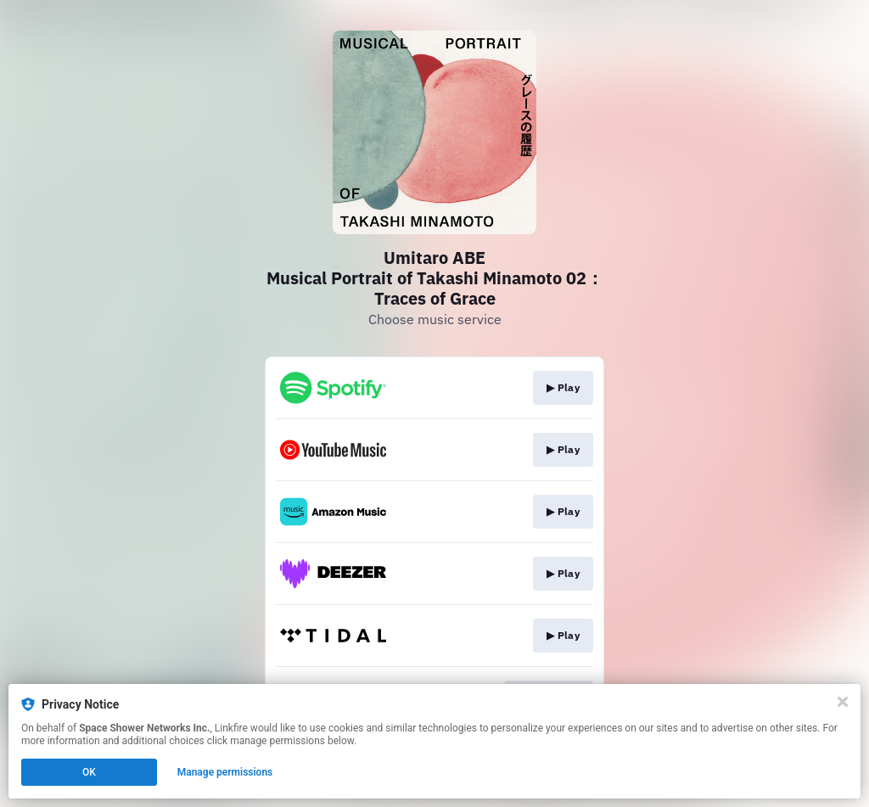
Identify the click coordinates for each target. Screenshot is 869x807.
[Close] (842, 701)
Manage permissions (225, 772)
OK (89, 772)
